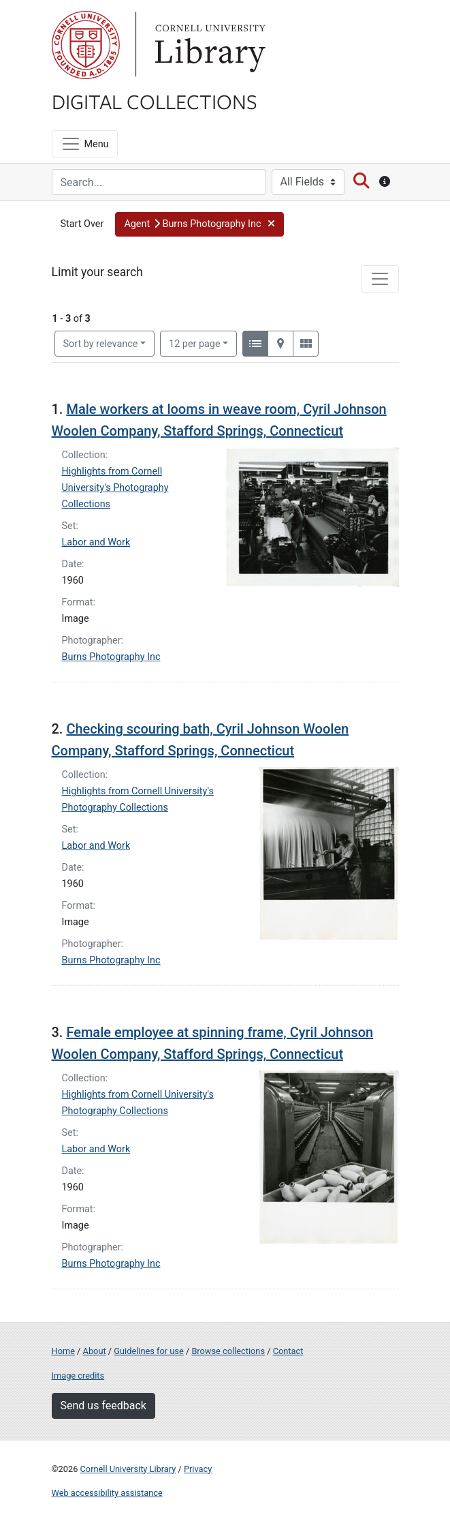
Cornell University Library (128, 1469)
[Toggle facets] (380, 278)
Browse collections (228, 1351)
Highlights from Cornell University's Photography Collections (115, 488)
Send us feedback (103, 1405)
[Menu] (85, 143)
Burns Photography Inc (111, 657)
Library (208, 45)
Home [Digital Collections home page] (63, 1351)
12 (195, 343)
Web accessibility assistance (107, 1493)
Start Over (82, 224)
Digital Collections (154, 101)
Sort (100, 344)
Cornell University (86, 45)
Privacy (198, 1469)
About (94, 1351)
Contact (288, 1351)
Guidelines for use (148, 1351)
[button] (199, 224)
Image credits (78, 1375)
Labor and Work (96, 542)
